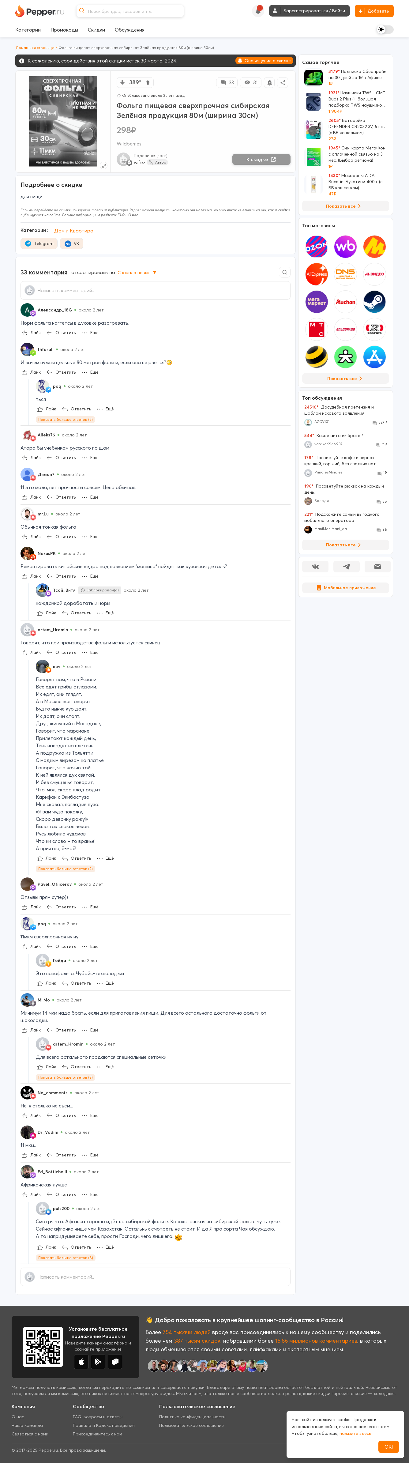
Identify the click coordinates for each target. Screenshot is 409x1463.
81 (251, 82)
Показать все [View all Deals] (344, 206)
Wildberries (129, 144)
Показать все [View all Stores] (345, 378)
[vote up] (148, 82)
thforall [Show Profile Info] (46, 349)
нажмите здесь (355, 1433)
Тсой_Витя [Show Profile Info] (64, 590)
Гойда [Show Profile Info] (59, 960)
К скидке (261, 159)
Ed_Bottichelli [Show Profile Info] (52, 1172)
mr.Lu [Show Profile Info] (43, 514)
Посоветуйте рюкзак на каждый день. (344, 489)
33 (227, 82)
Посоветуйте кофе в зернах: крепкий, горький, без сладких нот (340, 460)
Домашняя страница (34, 47)
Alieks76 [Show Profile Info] (46, 435)
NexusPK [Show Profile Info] (47, 553)
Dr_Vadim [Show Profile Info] (48, 1132)
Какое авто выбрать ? (333, 435)
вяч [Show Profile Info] (56, 666)
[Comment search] (285, 272)
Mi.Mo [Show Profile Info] (44, 1000)
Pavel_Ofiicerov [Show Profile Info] (55, 884)
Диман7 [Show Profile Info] (46, 474)
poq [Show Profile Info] (57, 386)
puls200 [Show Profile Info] (61, 1208)
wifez (139, 162)
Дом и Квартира (73, 231)
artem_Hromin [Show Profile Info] (53, 629)
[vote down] (122, 82)
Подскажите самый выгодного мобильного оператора (342, 517)
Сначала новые (137, 272)
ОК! (389, 1447)
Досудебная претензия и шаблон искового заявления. (339, 410)
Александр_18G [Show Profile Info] (55, 310)
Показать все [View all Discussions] (344, 545)
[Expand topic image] (103, 165)
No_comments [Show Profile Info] (53, 1092)
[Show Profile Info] (27, 310)
